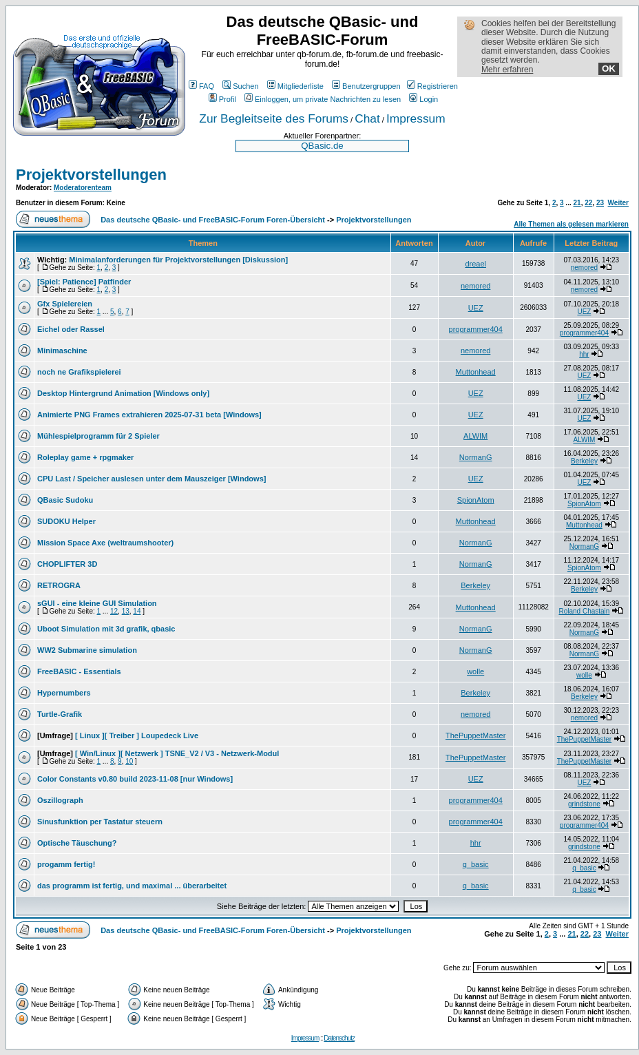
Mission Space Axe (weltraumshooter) (105, 543)
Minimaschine (62, 350)
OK (609, 68)
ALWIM (475, 436)
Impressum (416, 118)
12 (114, 611)
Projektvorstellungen (91, 174)
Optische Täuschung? (77, 843)
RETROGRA (59, 585)
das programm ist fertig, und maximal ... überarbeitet (132, 885)
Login (423, 99)
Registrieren (432, 86)
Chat (367, 118)
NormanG (475, 457)
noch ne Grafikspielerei (79, 372)
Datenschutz (339, 1038)
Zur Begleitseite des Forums (273, 118)
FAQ (201, 86)
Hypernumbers (64, 693)
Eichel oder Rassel (71, 329)
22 (588, 203)
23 (600, 203)
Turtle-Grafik (59, 714)
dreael (475, 264)
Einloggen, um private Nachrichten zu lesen (322, 99)
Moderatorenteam (83, 187)
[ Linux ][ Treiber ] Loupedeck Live (136, 735)
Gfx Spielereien (64, 304)
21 (577, 203)
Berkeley (584, 461)
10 (129, 761)
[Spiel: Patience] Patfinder (84, 282)
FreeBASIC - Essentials (79, 671)
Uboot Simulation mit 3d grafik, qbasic (106, 629)
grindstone (584, 804)
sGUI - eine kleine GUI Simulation (97, 603)
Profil (222, 99)
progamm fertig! (66, 864)
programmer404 (476, 329)
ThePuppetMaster (475, 735)
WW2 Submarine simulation (87, 650)
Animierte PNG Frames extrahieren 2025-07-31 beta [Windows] (149, 414)
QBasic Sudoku (65, 500)
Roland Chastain (583, 611)
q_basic (476, 864)
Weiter (618, 203)
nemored (584, 267)
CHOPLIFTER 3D (67, 564)
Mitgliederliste (295, 86)
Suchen (240, 86)
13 (125, 611)
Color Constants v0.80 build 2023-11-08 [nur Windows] (135, 779)
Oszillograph (60, 800)
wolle (475, 671)
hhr (584, 354)
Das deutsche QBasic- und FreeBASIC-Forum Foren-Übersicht (213, 220)
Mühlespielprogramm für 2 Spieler (98, 436)
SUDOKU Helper (66, 521)
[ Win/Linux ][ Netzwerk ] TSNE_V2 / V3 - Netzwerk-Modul (177, 753)
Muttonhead (476, 372)
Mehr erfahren (507, 69)
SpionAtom (475, 500)
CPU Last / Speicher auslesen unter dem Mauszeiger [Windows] (151, 478)
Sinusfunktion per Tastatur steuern (100, 821)
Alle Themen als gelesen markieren (571, 224)
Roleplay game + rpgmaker (85, 457)
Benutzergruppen (366, 86)
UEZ (475, 308)
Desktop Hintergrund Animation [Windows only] (123, 393)
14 (136, 611)
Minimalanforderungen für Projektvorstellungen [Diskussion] (178, 259)
